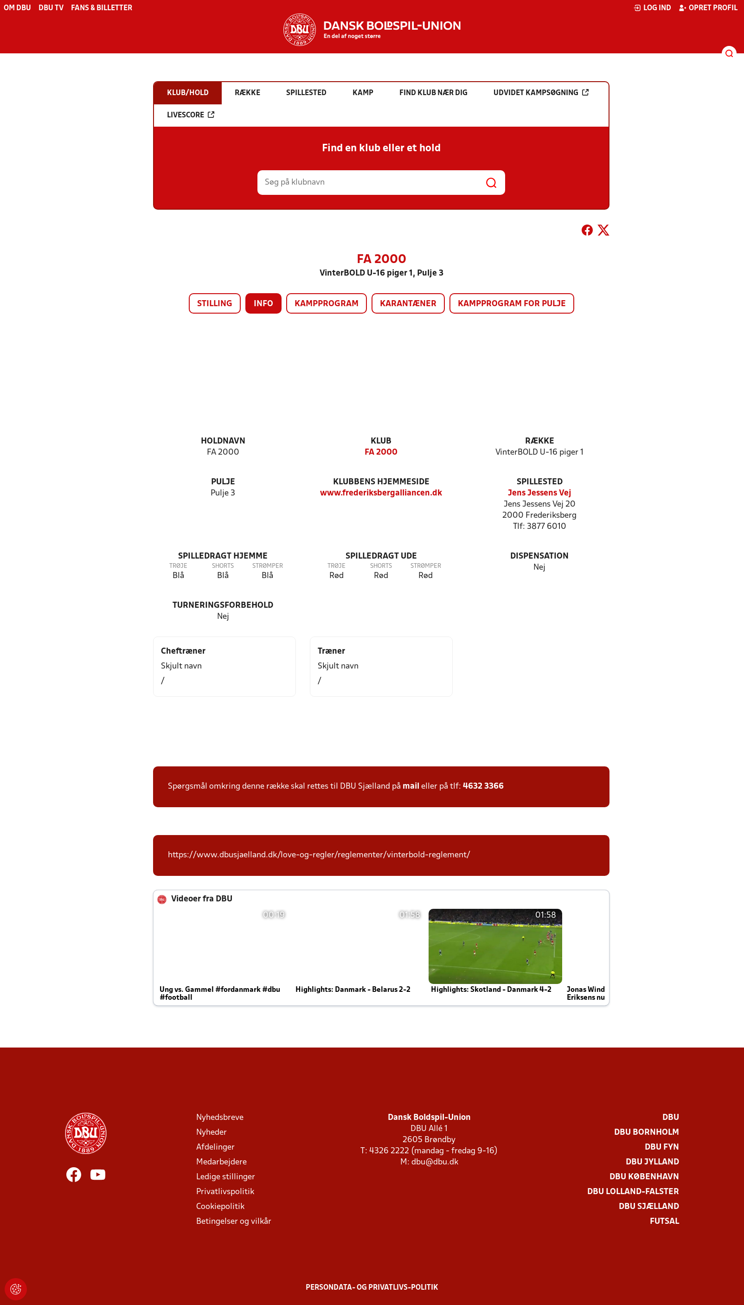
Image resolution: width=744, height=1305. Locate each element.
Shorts (223, 566)
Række (539, 441)
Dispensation (539, 556)
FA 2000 (381, 452)
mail (411, 787)
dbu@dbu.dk (434, 1162)
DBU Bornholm (646, 1133)
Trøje (178, 566)
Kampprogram (327, 304)
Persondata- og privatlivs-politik (372, 1288)
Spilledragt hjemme (223, 556)
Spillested (540, 482)
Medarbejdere (221, 1162)
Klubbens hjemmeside (381, 482)
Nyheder (211, 1133)
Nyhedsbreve (220, 1118)
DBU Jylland (652, 1162)
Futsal (664, 1222)
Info (263, 304)
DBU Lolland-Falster (633, 1192)
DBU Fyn (662, 1147)
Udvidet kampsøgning (541, 92)
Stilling (214, 304)
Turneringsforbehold (223, 606)
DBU (670, 1118)
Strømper (267, 566)
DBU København (644, 1177)
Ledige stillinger (225, 1177)
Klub (381, 441)
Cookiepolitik (220, 1207)
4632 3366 (483, 787)
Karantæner (408, 304)
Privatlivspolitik (225, 1192)
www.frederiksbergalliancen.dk (381, 493)
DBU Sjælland (649, 1207)
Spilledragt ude (381, 556)
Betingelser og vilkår (233, 1222)
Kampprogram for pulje (512, 304)
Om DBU (17, 8)
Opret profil (708, 8)
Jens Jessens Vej (539, 493)
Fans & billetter (101, 8)
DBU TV (51, 8)
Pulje (223, 482)
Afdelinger (215, 1147)
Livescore (190, 115)
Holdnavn (223, 441)
